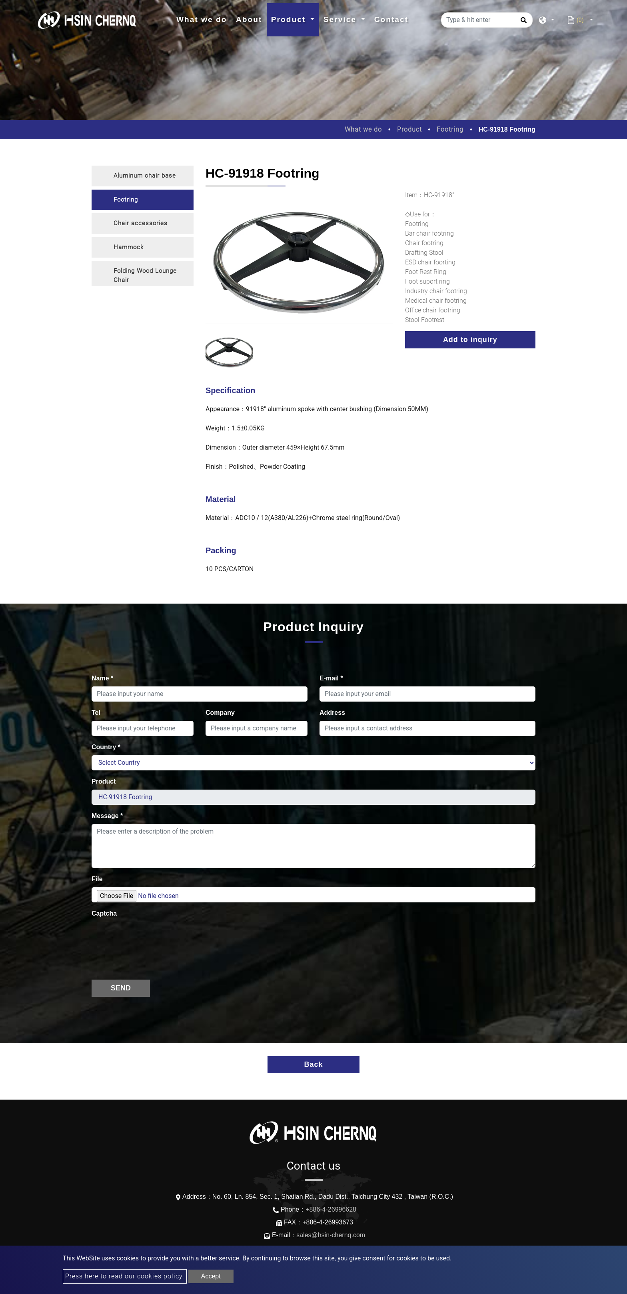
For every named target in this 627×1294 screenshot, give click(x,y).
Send (121, 988)
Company (220, 712)
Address (332, 712)
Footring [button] (126, 199)
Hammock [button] (129, 247)
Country (106, 747)
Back (313, 1064)
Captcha (104, 913)
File (97, 879)
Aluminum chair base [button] (145, 175)
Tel (96, 712)
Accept (211, 1276)
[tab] (143, 176)
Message (107, 815)
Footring (450, 129)
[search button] (522, 23)
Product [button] (290, 19)
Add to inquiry (470, 340)
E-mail (331, 678)
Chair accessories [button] (141, 223)
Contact (391, 19)
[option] (299, 262)
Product (409, 129)
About (249, 19)
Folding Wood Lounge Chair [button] (145, 275)
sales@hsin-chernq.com (330, 1235)
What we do (204, 19)
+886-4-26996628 (331, 1209)
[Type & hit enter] (487, 20)
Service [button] (341, 19)
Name (102, 678)
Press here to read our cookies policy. (124, 1276)
